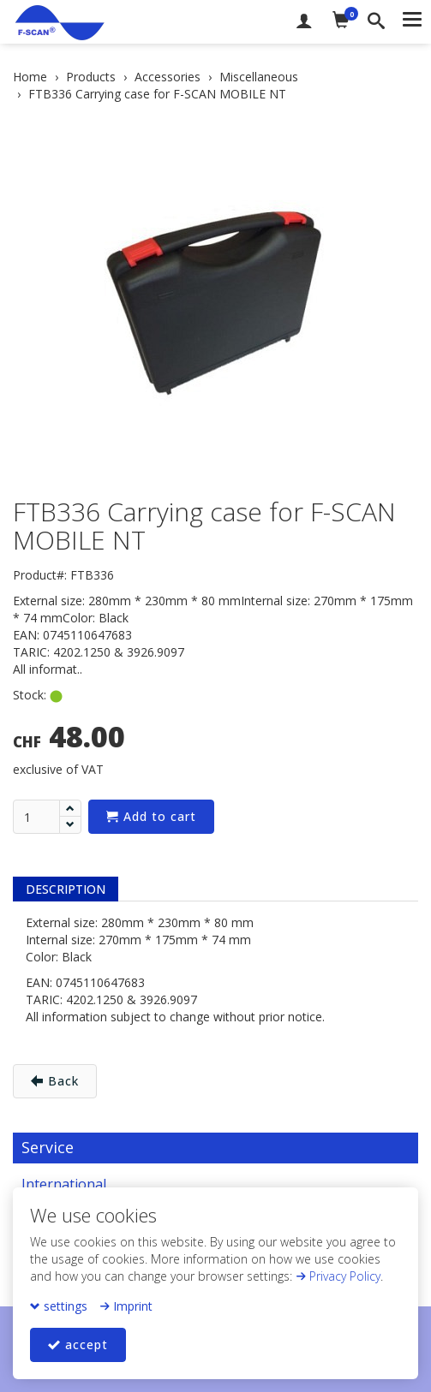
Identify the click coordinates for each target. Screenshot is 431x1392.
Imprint (126, 1306)
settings (58, 1306)
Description (65, 889)
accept (78, 1344)
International (63, 1184)
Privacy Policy (338, 1276)
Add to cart (151, 816)
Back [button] (55, 1081)
